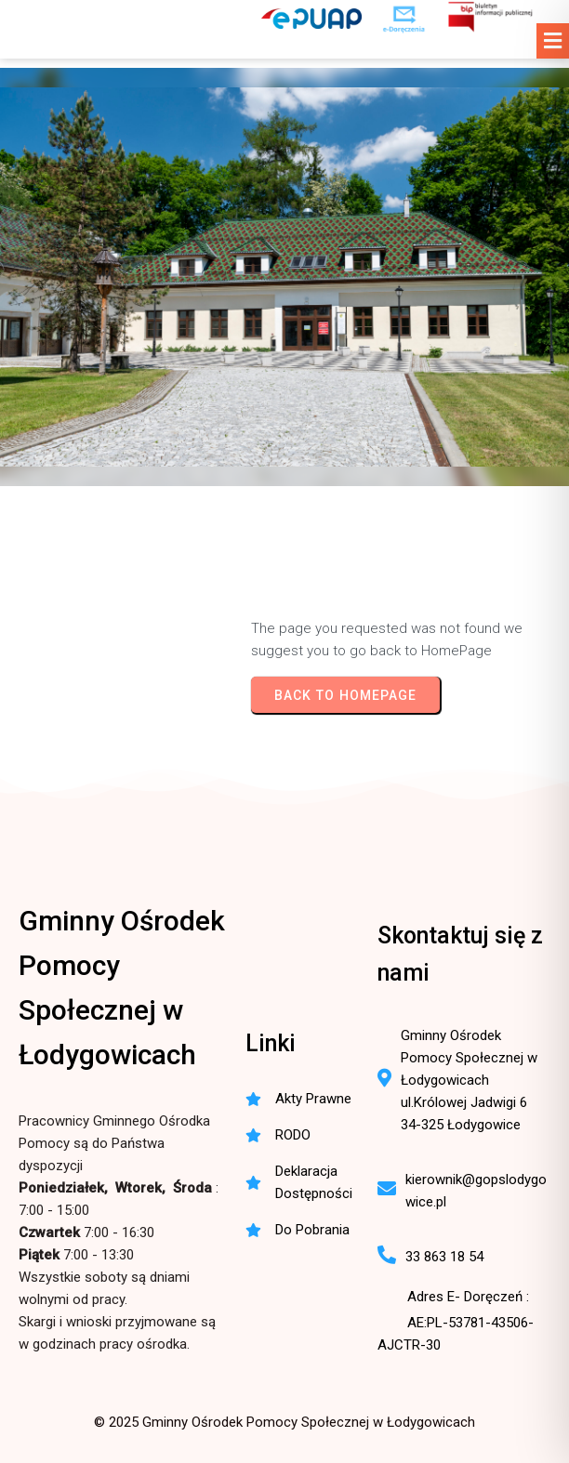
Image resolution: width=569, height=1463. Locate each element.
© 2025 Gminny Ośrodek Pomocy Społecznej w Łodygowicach (284, 1422)
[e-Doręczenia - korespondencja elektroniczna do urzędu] (404, 18)
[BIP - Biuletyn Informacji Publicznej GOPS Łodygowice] (491, 18)
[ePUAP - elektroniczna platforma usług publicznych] (311, 18)
